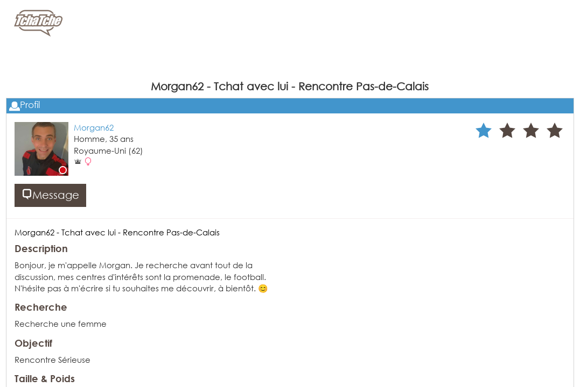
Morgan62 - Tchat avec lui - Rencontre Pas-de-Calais (117, 232)
